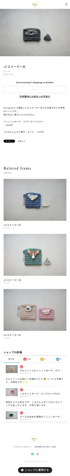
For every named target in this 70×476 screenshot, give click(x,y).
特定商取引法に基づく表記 (45, 447)
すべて (11, 359)
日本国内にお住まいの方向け (35, 96)
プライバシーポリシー (23, 447)
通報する (21, 141)
